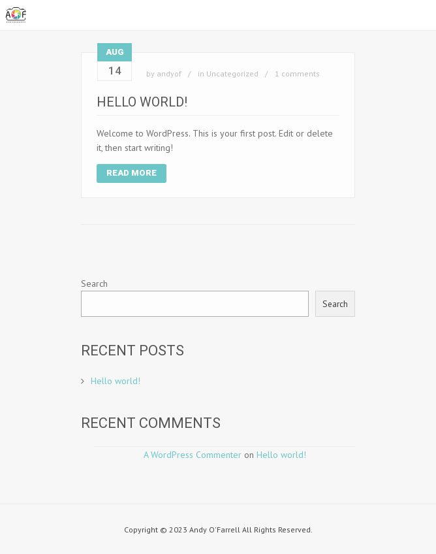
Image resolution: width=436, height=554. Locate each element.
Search (94, 283)
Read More (131, 173)
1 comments (297, 73)
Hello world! (142, 102)
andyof (169, 73)
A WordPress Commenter (192, 455)
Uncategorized (232, 73)
